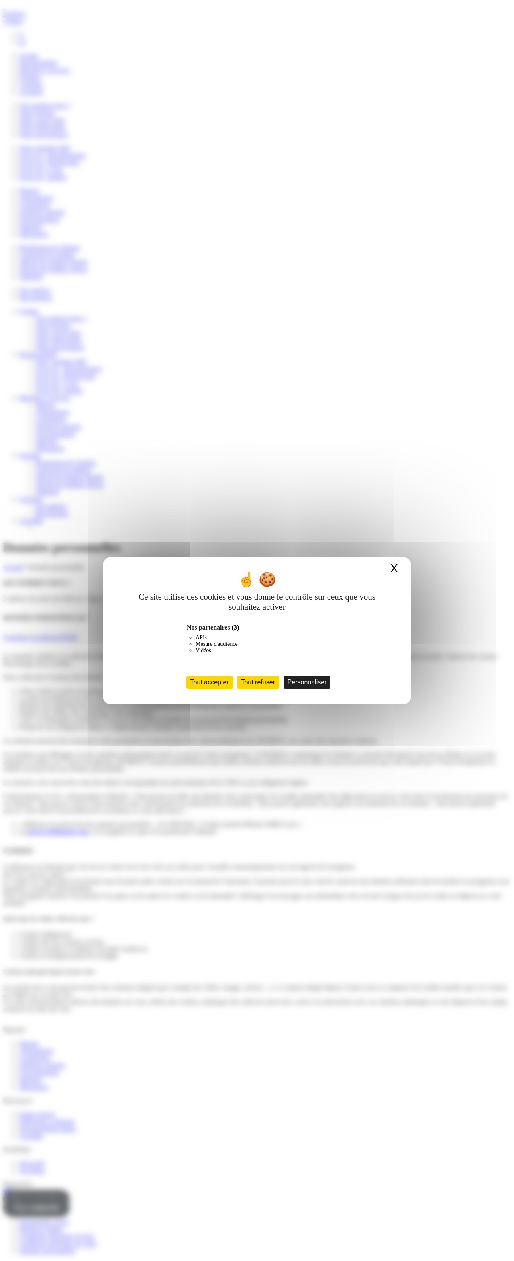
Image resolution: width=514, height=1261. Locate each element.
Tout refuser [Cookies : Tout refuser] (258, 682)
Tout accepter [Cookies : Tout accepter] (209, 682)
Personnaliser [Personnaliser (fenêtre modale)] (307, 682)
